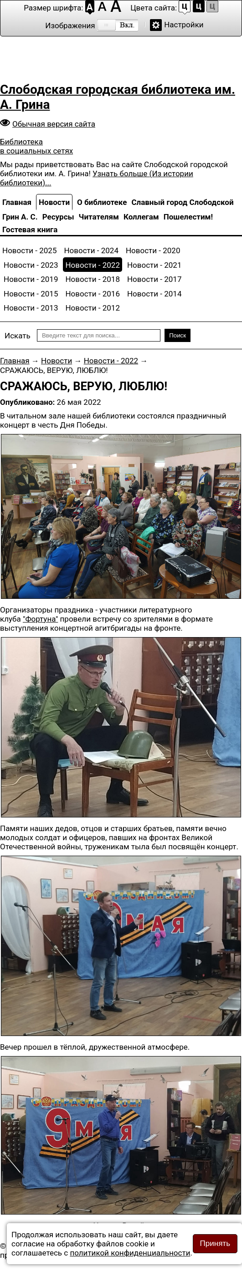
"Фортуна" (40, 618)
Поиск (177, 335)
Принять (215, 1243)
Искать (18, 335)
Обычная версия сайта (53, 123)
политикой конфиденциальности (130, 1252)
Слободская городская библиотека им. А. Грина (117, 97)
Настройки (184, 24)
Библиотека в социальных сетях (36, 146)
